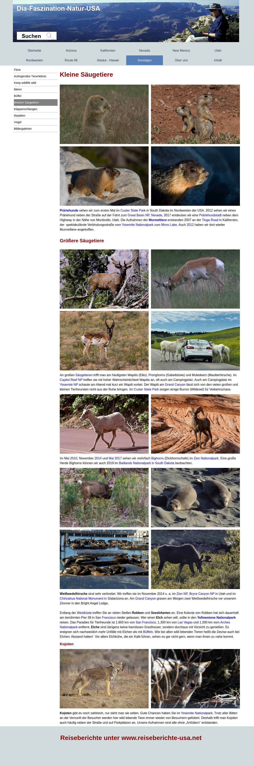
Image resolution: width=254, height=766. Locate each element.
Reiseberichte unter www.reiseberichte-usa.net (131, 737)
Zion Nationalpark (206, 458)
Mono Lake (169, 224)
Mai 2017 (115, 458)
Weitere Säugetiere (26, 102)
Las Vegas (185, 622)
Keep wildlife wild (25, 82)
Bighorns (157, 458)
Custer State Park (146, 389)
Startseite (34, 50)
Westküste (84, 612)
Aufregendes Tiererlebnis (30, 76)
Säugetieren (83, 375)
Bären (18, 89)
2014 (98, 458)
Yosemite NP (69, 384)
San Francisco (146, 622)
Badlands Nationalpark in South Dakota (146, 463)
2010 (73, 458)
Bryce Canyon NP (202, 593)
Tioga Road (210, 220)
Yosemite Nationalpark (138, 224)
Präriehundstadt (210, 215)
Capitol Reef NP (71, 380)
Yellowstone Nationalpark (216, 617)
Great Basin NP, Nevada (145, 215)
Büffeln (148, 632)
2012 (190, 224)
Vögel (17, 122)
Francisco (109, 617)
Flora (17, 69)
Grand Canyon (175, 384)
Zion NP (182, 593)
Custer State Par (132, 210)
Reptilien (19, 115)
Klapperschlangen (25, 109)
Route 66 (71, 60)
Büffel (17, 96)
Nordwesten (34, 60)
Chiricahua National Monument (81, 598)
